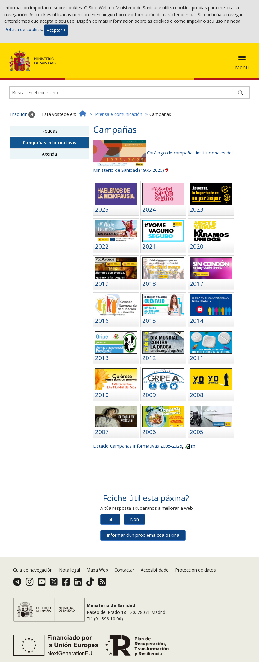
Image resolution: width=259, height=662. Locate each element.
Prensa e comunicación (118, 114)
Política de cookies (23, 30)
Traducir (22, 114)
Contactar (124, 570)
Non (134, 519)
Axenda (49, 154)
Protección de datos (195, 570)
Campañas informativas (49, 142)
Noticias (49, 131)
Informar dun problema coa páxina (143, 535)
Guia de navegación (32, 570)
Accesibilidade (155, 570)
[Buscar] (240, 92)
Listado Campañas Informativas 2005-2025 (144, 446)
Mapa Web (97, 570)
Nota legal (69, 570)
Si (110, 519)
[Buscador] (129, 92)
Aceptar (56, 30)
